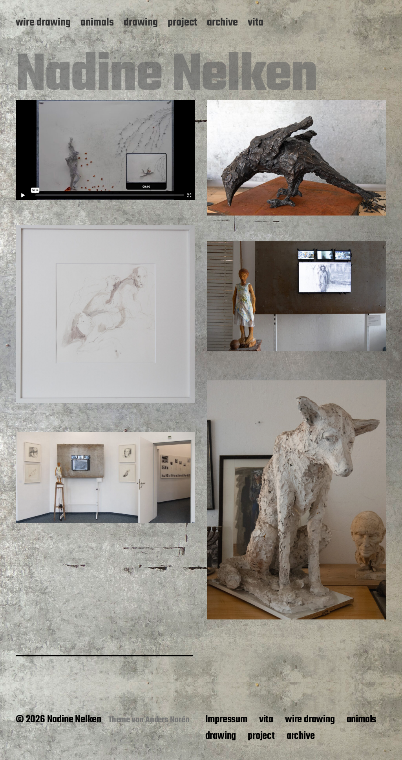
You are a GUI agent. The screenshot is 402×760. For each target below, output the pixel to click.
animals (97, 23)
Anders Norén (167, 720)
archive (222, 23)
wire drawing (43, 23)
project (182, 23)
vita (255, 23)
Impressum (226, 719)
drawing (141, 23)
